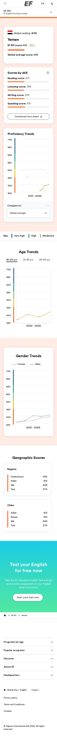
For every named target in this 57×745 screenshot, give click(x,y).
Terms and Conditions (14, 716)
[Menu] (50, 12)
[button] (5, 3)
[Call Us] (52, 3)
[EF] (28, 3)
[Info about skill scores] (47, 72)
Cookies (8, 723)
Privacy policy (10, 710)
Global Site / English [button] (15, 702)
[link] (15, 12)
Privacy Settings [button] (11, 729)
